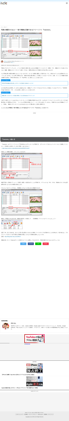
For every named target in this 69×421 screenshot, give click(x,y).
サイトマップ (50, 414)
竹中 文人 (13, 323)
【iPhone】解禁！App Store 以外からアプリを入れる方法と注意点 (17, 374)
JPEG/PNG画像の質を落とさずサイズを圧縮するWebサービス (17, 83)
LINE (38, 243)
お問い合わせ (40, 414)
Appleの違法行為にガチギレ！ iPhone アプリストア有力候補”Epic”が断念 (19, 387)
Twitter (23, 243)
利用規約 (45, 414)
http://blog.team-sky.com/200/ (12, 236)
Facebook (31, 243)
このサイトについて (19, 414)
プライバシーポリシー (33, 414)
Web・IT (12, 62)
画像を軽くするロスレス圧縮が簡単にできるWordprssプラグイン (17, 95)
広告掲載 (25, 414)
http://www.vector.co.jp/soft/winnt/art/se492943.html (15, 148)
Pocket (45, 243)
